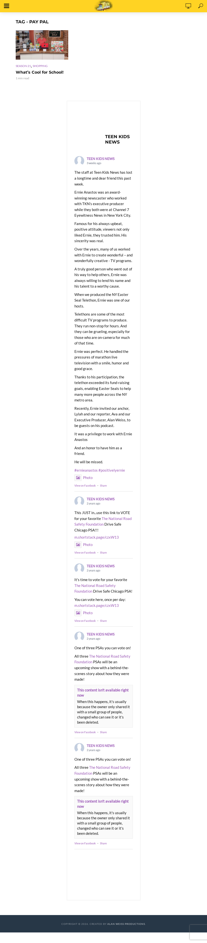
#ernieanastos (86, 470)
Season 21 (23, 66)
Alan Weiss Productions (126, 923)
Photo (83, 477)
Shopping (40, 66)
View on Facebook (85, 485)
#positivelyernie (111, 470)
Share (103, 485)
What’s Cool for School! (40, 72)
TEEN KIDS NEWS (100, 159)
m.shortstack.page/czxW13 (96, 537)
